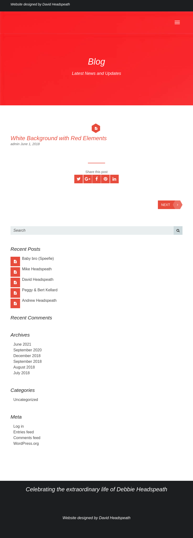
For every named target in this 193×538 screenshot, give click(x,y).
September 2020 (27, 350)
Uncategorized (25, 400)
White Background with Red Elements (59, 138)
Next (170, 204)
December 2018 (27, 356)
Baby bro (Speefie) (38, 258)
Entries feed (23, 432)
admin (16, 144)
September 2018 (27, 361)
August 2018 (24, 367)
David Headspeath (38, 279)
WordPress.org (26, 443)
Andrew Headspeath (39, 300)
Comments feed (26, 438)
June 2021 (22, 344)
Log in (18, 426)
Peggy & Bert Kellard (40, 290)
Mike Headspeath (37, 269)
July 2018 (21, 373)
